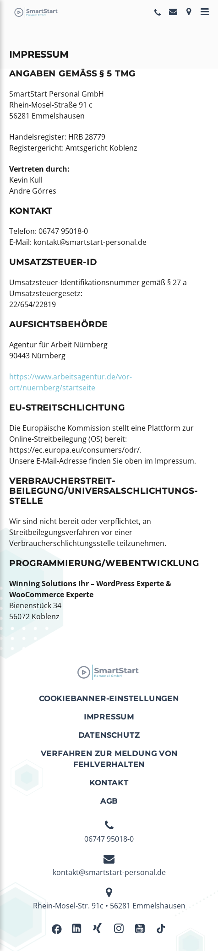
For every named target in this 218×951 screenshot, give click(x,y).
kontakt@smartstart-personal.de (109, 865)
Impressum (109, 717)
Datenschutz (109, 735)
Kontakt (109, 782)
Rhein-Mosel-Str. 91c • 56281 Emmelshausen (109, 899)
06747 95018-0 (109, 832)
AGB (109, 801)
